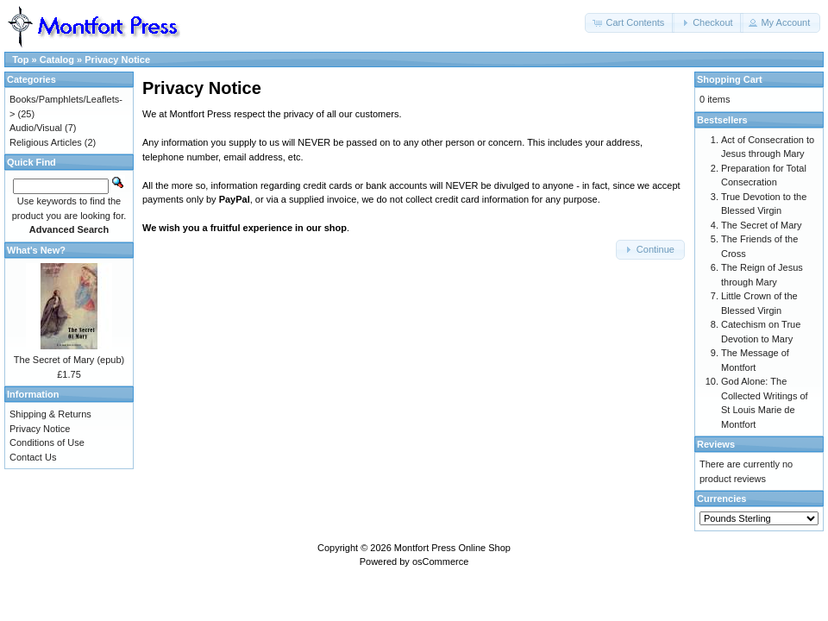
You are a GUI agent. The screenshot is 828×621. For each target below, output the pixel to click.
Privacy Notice (117, 59)
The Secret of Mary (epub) (69, 359)
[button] (629, 23)
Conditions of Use (47, 442)
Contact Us (32, 457)
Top (20, 59)
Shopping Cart (729, 79)
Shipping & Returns (50, 414)
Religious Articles (45, 142)
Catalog (57, 59)
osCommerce (440, 561)
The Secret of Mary (761, 225)
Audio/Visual (35, 127)
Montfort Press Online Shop (452, 548)
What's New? (36, 250)
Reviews (716, 444)
